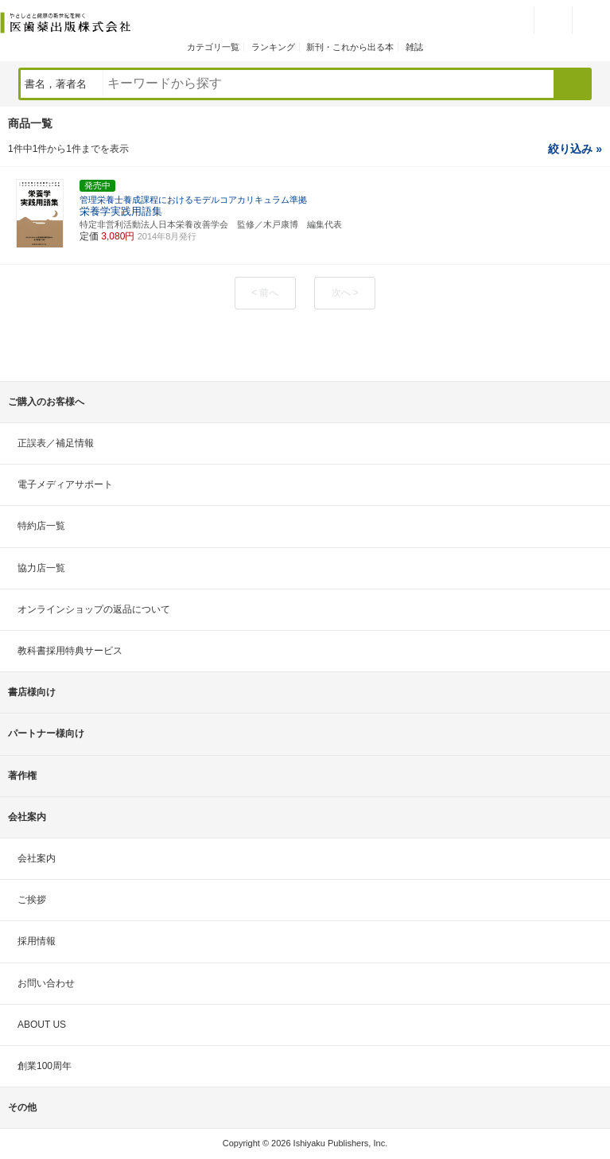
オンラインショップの (93, 609)
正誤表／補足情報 (55, 443)
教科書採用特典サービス (69, 650)
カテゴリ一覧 (213, 47)
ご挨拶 (31, 899)
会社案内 (36, 858)
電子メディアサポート (65, 484)
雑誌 (414, 47)
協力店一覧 (41, 568)
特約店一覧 (41, 525)
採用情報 (36, 941)
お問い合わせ (46, 983)
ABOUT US (41, 1024)
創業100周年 (44, 1065)
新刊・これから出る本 (350, 47)
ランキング (273, 47)
